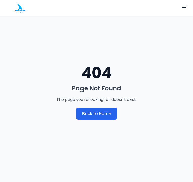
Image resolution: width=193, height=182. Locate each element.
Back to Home (96, 114)
